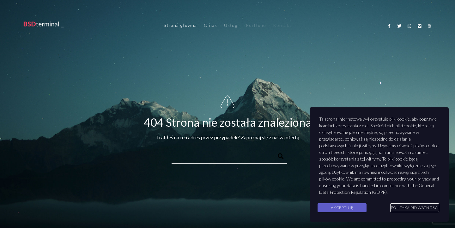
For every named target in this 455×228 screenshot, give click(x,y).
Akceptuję (342, 207)
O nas (210, 25)
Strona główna (180, 25)
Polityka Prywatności (415, 207)
